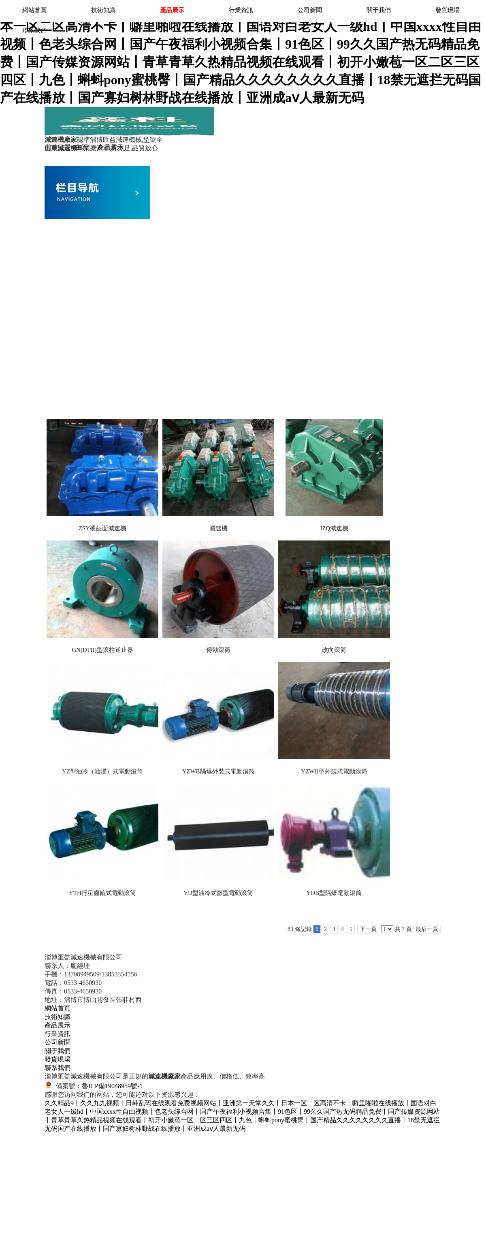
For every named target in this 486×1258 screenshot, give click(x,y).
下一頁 (368, 929)
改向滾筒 (334, 650)
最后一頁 (427, 929)
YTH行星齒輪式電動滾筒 (102, 893)
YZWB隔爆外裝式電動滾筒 (218, 771)
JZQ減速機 (334, 528)
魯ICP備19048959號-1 (112, 1086)
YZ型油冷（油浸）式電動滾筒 (102, 771)
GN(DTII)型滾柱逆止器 (102, 650)
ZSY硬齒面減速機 (102, 528)
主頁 (81, 147)
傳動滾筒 (218, 650)
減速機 (218, 528)
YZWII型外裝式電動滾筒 (334, 771)
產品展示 (111, 147)
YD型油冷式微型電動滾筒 (218, 893)
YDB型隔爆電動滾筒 (334, 893)
